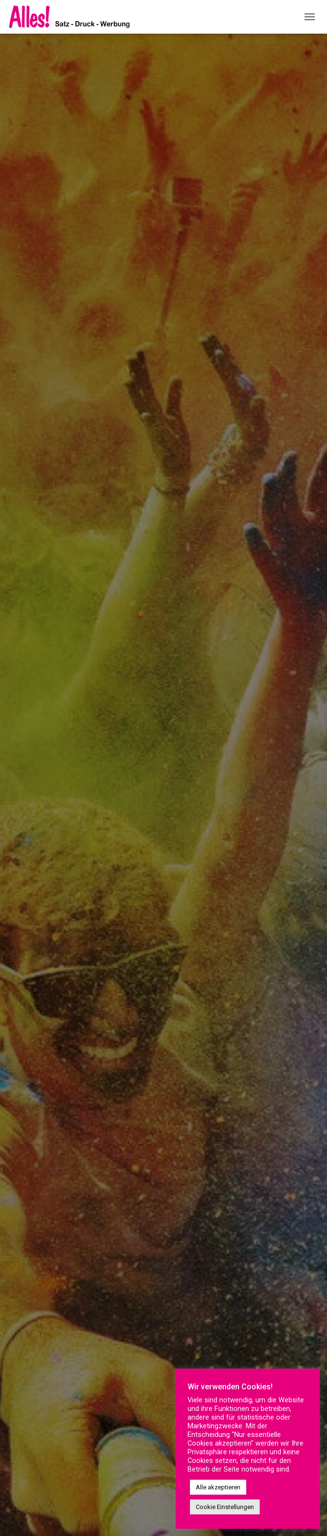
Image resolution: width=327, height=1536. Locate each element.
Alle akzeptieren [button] (218, 1487)
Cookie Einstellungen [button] (225, 1507)
